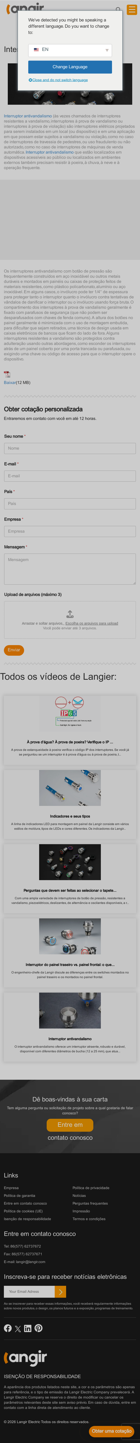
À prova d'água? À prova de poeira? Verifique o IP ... (70, 742)
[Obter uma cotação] (111, 1431)
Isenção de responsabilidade (27, 1219)
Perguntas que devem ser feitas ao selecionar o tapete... (70, 891)
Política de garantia (19, 1196)
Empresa (13, 520)
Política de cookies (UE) (23, 1211)
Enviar (14, 650)
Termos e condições (89, 1219)
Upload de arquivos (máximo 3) (32, 595)
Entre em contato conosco (70, 1127)
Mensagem (15, 547)
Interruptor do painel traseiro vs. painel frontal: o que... (70, 965)
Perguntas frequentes (90, 1203)
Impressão (81, 1211)
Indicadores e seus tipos (70, 816)
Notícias (79, 1196)
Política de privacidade (91, 1188)
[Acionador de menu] (132, 10)
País (9, 492)
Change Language (70, 67)
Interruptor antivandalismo (28, 116)
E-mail (11, 464)
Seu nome (15, 437)
